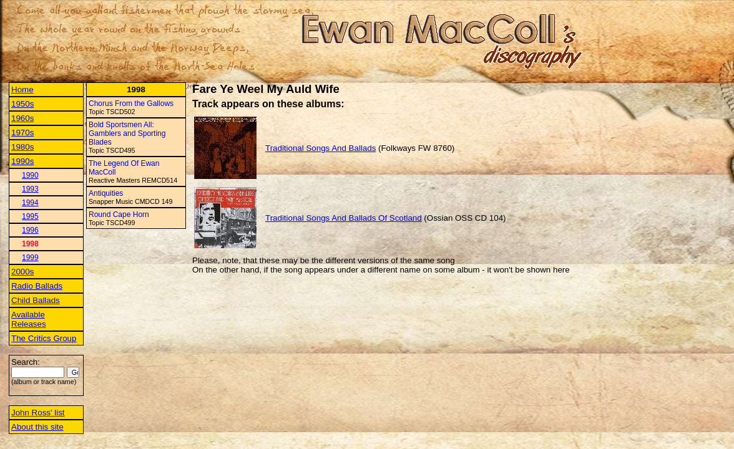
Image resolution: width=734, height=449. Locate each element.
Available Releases (28, 319)
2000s (22, 271)
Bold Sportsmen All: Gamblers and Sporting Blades (127, 133)
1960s (22, 118)
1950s (22, 104)
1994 (30, 202)
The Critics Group (43, 338)
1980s (22, 147)
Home (22, 89)
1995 (30, 216)
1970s (22, 132)
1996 (30, 230)
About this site (37, 427)
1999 (30, 257)
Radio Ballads (36, 286)
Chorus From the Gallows (131, 103)
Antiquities (106, 193)
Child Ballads (35, 300)
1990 (30, 175)
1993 (30, 189)
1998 (30, 243)
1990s (22, 161)
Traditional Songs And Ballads (320, 148)
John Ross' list (38, 412)
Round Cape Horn (119, 214)
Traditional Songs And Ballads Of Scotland (343, 218)
